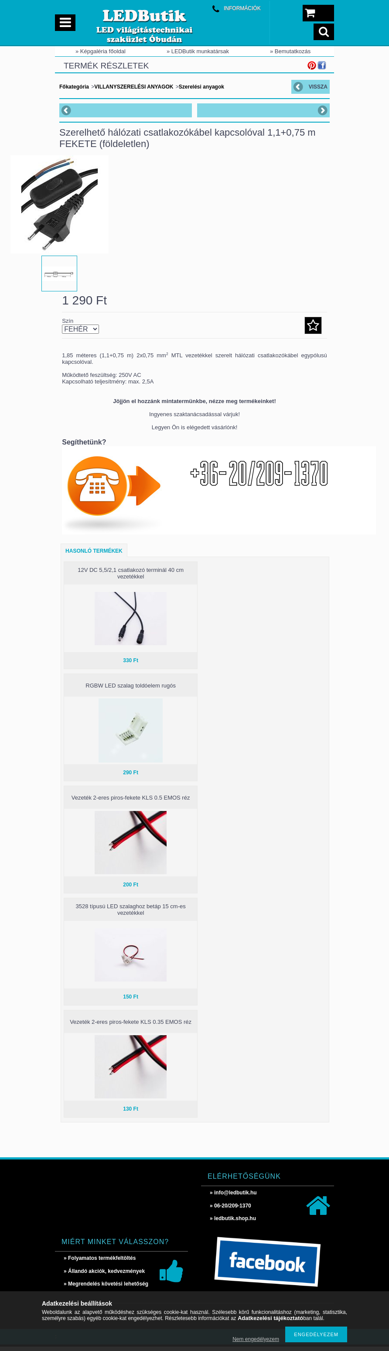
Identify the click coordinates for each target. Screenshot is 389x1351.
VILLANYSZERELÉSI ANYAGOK (133, 87)
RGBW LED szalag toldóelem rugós (130, 690)
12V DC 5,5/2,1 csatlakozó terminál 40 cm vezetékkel (131, 577)
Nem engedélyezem (255, 1339)
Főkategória (74, 87)
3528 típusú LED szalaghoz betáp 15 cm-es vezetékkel (130, 913)
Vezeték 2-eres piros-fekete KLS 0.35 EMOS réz (130, 1026)
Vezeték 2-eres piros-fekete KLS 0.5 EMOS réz (131, 802)
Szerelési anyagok (201, 87)
